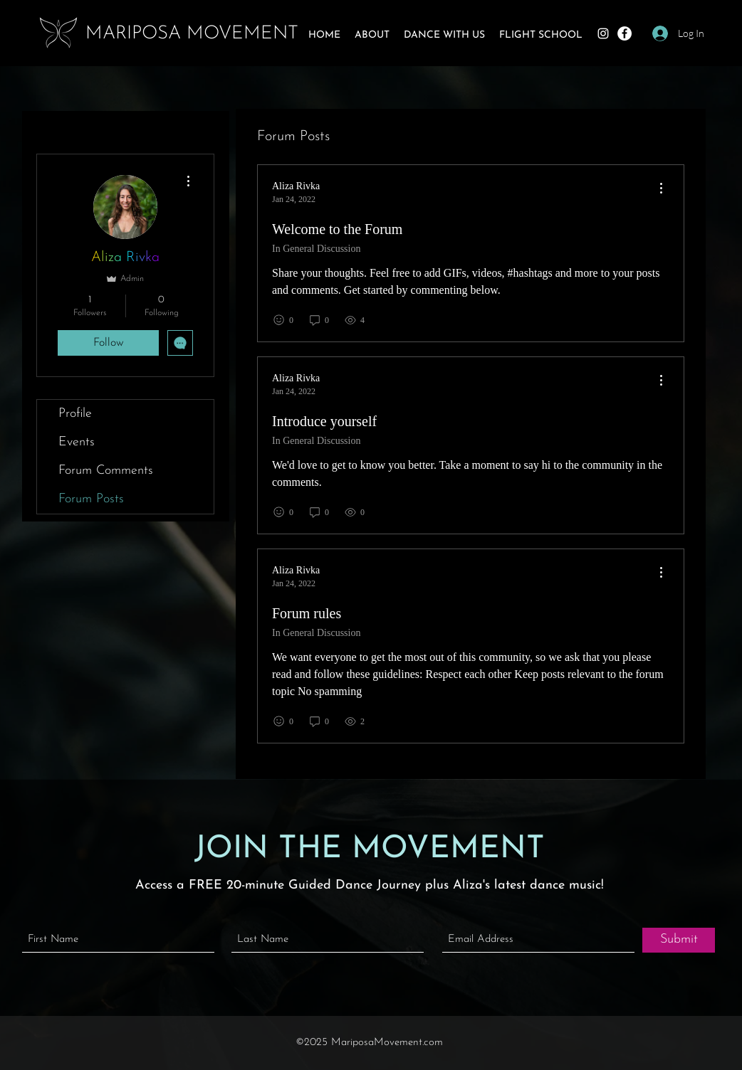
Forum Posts (91, 499)
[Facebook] (624, 33)
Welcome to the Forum (337, 229)
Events (76, 442)
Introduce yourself (324, 421)
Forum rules (306, 613)
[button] (372, 35)
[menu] (660, 188)
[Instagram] (603, 33)
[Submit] (678, 940)
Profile (75, 413)
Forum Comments (105, 470)
